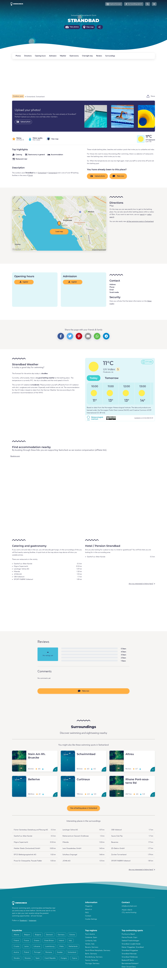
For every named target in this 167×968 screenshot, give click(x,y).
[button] (113, 4)
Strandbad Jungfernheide (131, 944)
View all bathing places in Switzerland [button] (83, 808)
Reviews (99, 56)
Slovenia (28, 958)
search (142, 214)
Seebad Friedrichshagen (130, 941)
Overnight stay (87, 56)
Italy (70, 940)
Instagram (32, 920)
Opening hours (40, 56)
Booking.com (15, 456)
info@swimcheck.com (129, 906)
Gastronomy (74, 56)
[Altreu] (116, 753)
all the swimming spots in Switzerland (140, 221)
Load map (59, 231)
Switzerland (75, 15)
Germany (61, 935)
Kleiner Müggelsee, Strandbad (133, 947)
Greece (36, 940)
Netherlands (73, 946)
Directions (28, 56)
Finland (16, 940)
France (26, 940)
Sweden (60, 952)
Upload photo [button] (97, 176)
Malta (61, 946)
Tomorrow (112, 378)
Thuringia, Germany (92, 963)
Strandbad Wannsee (129, 954)
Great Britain (49, 940)
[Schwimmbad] (68, 753)
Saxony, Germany (91, 960)
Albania (16, 935)
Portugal (37, 952)
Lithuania (37, 946)
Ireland (61, 940)
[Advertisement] (77, 76)
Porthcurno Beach (128, 934)
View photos (72, 27)
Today (94, 378)
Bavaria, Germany (91, 947)
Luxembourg (49, 946)
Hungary (64, 958)
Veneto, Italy (89, 944)
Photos (18, 56)
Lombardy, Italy (90, 941)
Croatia (16, 946)
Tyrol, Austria (90, 934)
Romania (48, 952)
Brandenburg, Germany (93, 957)
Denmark (49, 935)
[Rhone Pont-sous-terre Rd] (116, 778)
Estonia (72, 935)
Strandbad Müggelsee (130, 950)
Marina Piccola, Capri (129, 937)
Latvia (26, 946)
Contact (88, 916)
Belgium (27, 935)
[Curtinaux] (68, 778)
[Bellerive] (19, 778)
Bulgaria (38, 935)
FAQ (87, 912)
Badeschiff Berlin (128, 960)
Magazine (88, 906)
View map (88, 27)
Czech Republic (50, 958)
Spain (38, 958)
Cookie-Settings (91, 919)
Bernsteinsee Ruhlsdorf (130, 963)
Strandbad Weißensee (130, 957)
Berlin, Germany (91, 954)
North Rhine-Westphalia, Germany (97, 950)
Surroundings (110, 56)
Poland (26, 952)
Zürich (94, 15)
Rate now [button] (118, 176)
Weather (63, 56)
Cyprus (74, 958)
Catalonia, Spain (91, 937)
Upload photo (23, 122)
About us (88, 909)
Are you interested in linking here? (141, 584)
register (24, 282)
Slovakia (17, 958)
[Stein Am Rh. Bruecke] (19, 753)
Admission (52, 56)
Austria (16, 952)
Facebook (23, 920)
